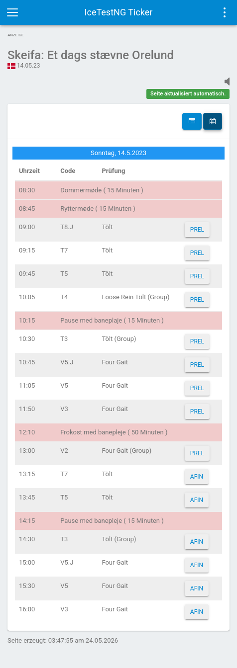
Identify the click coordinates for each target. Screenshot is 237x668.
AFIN (196, 476)
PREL (197, 229)
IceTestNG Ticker (119, 12)
